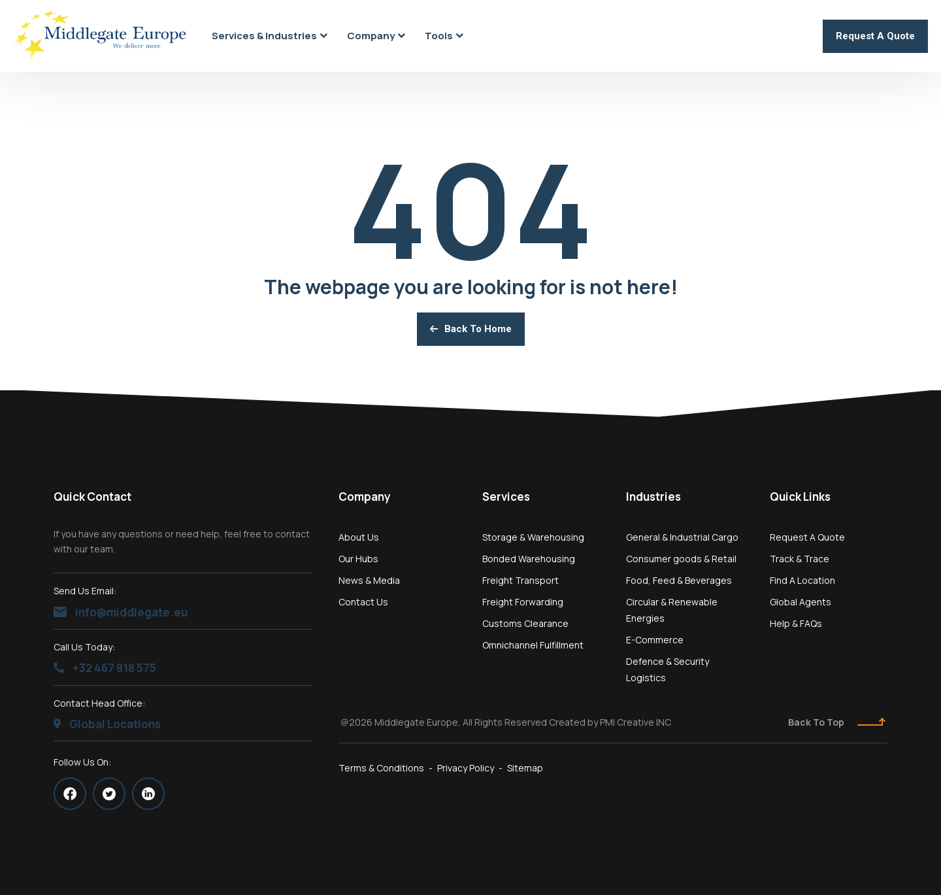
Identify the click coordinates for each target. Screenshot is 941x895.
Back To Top (836, 722)
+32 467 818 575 (105, 667)
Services (506, 496)
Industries (653, 496)
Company (364, 496)
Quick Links (800, 496)
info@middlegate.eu (121, 612)
